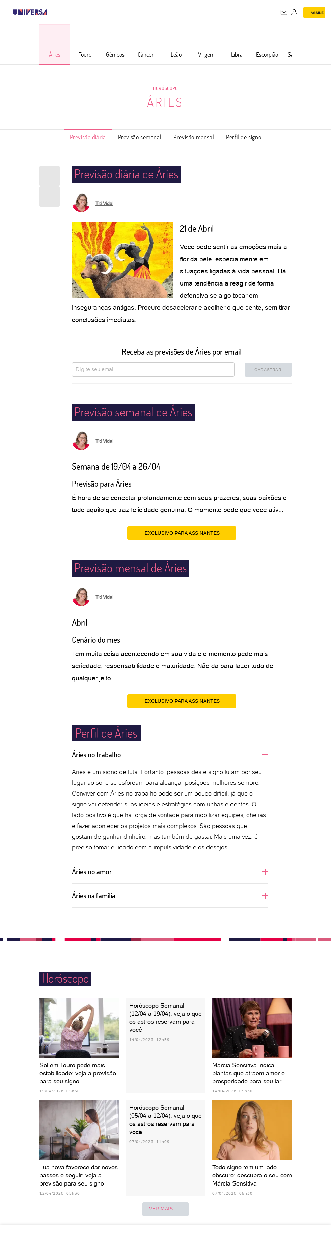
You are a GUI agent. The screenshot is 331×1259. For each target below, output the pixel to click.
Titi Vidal (104, 203)
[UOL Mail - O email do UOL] (284, 12)
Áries (165, 102)
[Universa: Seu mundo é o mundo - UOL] (30, 12)
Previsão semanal (140, 137)
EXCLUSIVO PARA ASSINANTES (181, 532)
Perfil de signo (243, 137)
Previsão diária (88, 137)
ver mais (165, 1209)
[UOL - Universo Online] (51, 12)
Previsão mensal (193, 137)
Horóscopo (165, 88)
